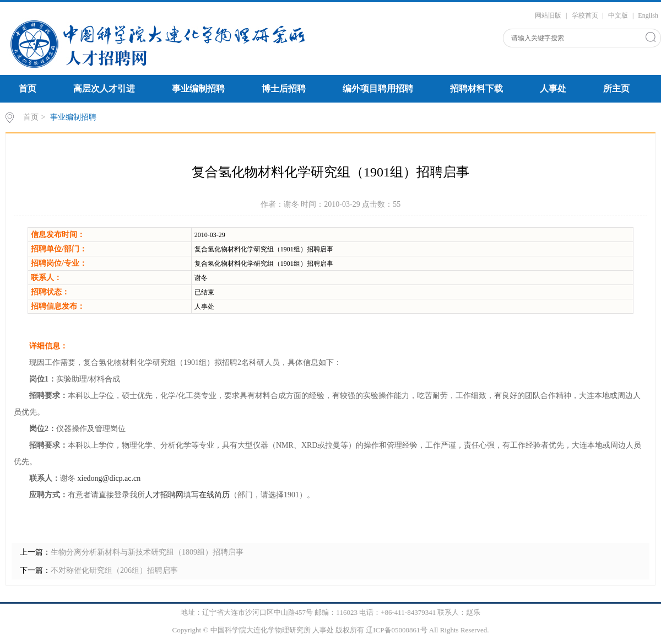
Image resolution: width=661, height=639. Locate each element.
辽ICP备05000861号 (396, 630)
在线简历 (214, 495)
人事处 (553, 88)
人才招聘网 (164, 495)
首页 (27, 88)
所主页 (616, 88)
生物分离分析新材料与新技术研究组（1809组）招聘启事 (147, 552)
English (648, 15)
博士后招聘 (284, 88)
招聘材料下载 (476, 88)
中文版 (618, 15)
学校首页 (585, 15)
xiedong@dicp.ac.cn (109, 478)
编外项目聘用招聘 (378, 88)
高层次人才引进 (104, 88)
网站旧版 (548, 15)
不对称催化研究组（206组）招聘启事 (114, 570)
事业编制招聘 (198, 88)
